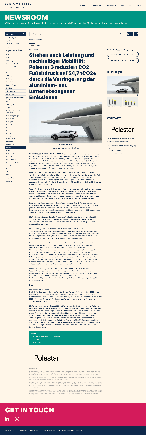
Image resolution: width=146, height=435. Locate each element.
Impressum (24, 430)
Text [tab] (32, 45)
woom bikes (10, 178)
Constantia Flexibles (12, 64)
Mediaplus (9, 122)
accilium (8, 41)
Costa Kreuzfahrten (12, 67)
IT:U (7, 102)
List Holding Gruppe (12, 116)
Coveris (8, 70)
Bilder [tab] (38, 45)
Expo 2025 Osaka (12, 82)
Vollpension (9, 169)
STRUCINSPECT (11, 160)
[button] (130, 34)
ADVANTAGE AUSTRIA (13, 44)
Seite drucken (38, 339)
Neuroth (8, 134)
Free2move (9, 88)
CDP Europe (10, 61)
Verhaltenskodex (68, 430)
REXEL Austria (10, 154)
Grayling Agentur (11, 38)
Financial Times (11, 85)
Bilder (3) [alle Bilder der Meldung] (114, 72)
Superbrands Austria (12, 163)
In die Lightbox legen (123, 60)
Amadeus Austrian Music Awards (14, 51)
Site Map (79, 430)
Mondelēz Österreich (13, 128)
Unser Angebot (96, 5)
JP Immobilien (10, 105)
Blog (139, 5)
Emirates (9, 79)
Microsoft (9, 125)
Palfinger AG (10, 144)
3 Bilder (76, 148)
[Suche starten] (121, 33)
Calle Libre (9, 58)
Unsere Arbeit (111, 5)
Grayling (18, 5)
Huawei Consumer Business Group (15, 98)
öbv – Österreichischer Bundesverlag (13, 137)
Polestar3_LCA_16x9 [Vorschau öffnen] (65, 144)
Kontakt (9, 182)
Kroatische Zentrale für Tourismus (13, 112)
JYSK (8, 108)
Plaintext (36, 337)
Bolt (7, 55)
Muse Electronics (11, 131)
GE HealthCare (11, 91)
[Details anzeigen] (137, 95)
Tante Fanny (10, 166)
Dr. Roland (9, 73)
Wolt (7, 175)
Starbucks (9, 157)
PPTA (8, 151)
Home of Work (10, 94)
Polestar (8, 148)
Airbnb (8, 47)
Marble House (10, 119)
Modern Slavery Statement (50, 430)
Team (122, 5)
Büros (131, 5)
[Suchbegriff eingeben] (76, 34)
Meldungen (15, 34)
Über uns (83, 5)
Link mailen (37, 342)
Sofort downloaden (122, 54)
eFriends (9, 76)
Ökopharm (9, 141)
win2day (9, 172)
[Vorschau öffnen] (65, 122)
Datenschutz (34, 430)
